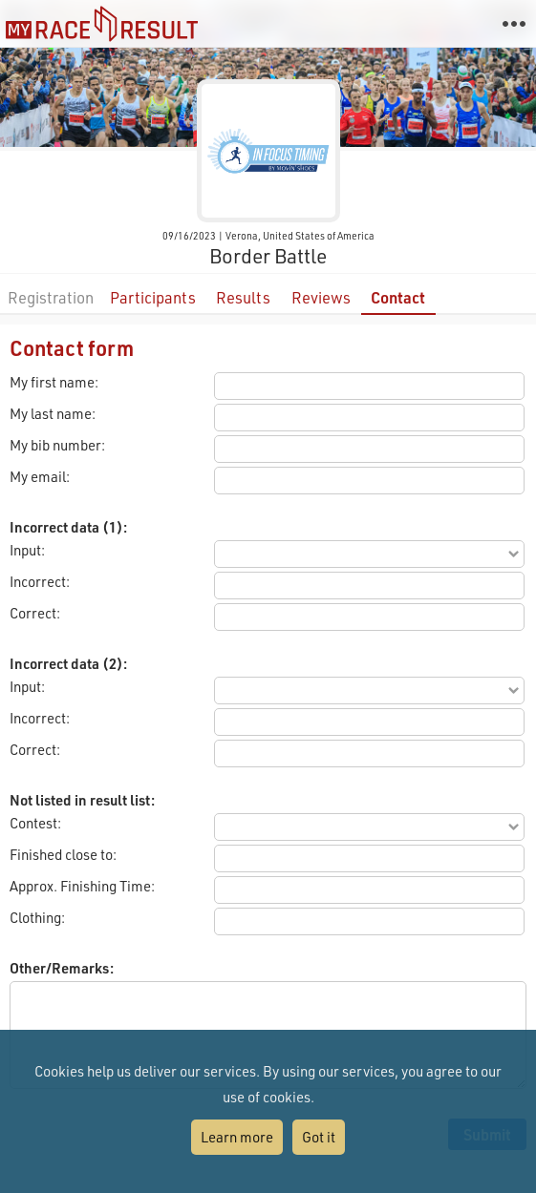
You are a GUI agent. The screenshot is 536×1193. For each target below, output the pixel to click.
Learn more (237, 1136)
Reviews (321, 297)
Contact (398, 297)
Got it (318, 1136)
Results (243, 297)
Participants (153, 297)
